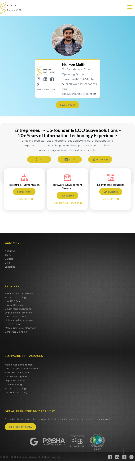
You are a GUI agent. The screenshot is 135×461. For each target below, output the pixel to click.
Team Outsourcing (15, 297)
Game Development (16, 376)
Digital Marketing (15, 380)
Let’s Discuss (111, 191)
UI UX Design (12, 324)
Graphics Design (14, 384)
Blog (7, 262)
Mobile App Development (19, 320)
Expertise (10, 266)
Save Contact (67, 104)
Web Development (15, 316)
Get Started (67, 195)
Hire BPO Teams (14, 301)
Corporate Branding (16, 331)
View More (111, 198)
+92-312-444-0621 (74, 84)
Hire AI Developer (15, 305)
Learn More (24, 198)
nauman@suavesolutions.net (80, 93)
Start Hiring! (24, 191)
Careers (9, 258)
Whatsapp (100, 159)
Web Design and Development (22, 368)
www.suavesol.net (46, 89)
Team (8, 254)
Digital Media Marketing (18, 312)
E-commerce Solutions (18, 372)
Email (70, 159)
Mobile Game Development (20, 327)
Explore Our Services (67, 202)
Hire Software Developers (19, 293)
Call (39, 159)
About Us (10, 250)
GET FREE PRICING (20, 426)
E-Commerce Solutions (18, 308)
